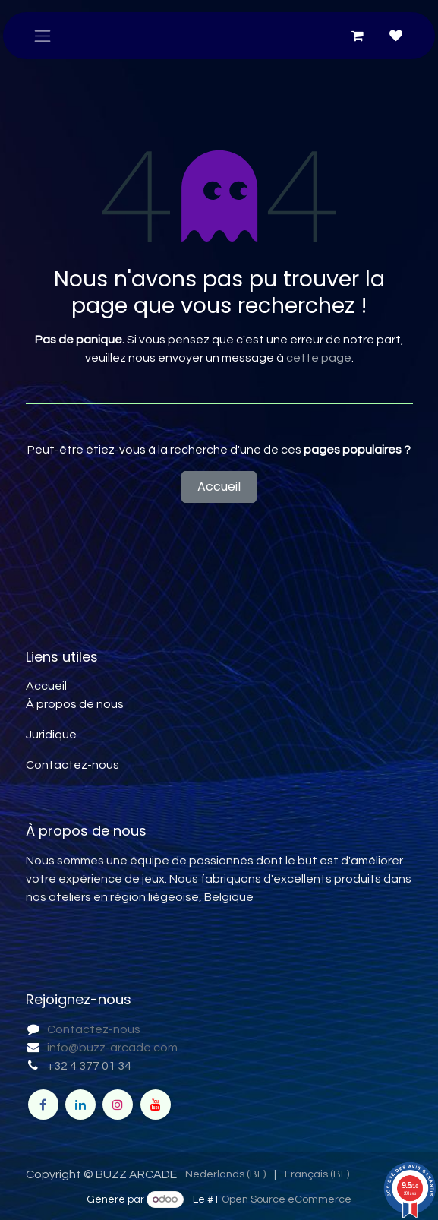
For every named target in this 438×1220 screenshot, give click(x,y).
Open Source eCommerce (286, 1199)
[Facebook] (43, 1104)
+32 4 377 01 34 (89, 1066)
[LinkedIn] (80, 1104)
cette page (318, 358)
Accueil (219, 486)
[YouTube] (155, 1104)
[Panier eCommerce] (357, 36)
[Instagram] (117, 1104)
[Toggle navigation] (42, 36)
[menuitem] (225, 1175)
